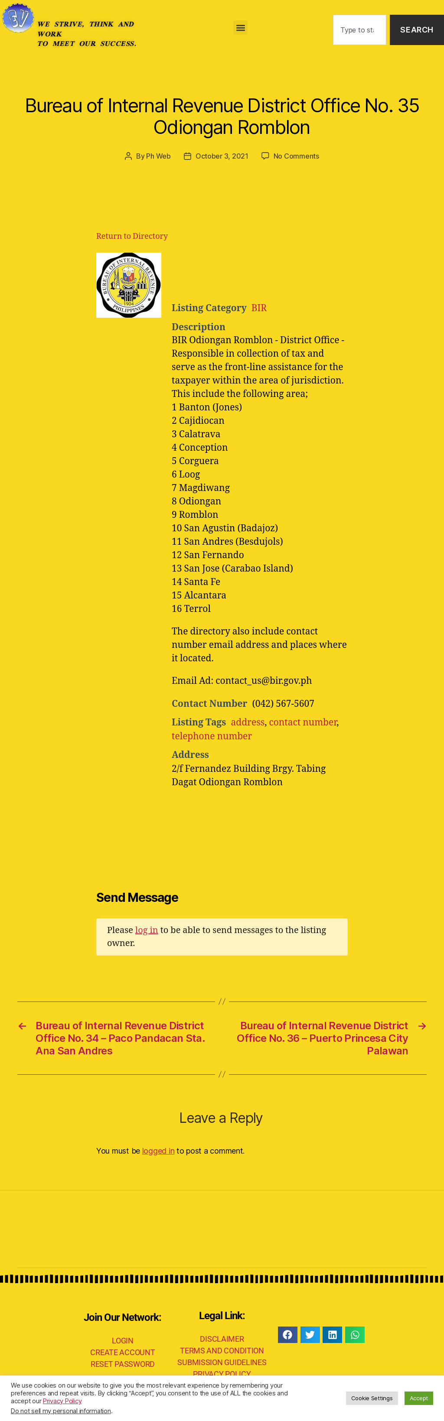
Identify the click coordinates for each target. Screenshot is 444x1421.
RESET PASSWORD (123, 1364)
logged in (158, 1150)
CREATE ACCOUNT (122, 1352)
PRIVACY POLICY (222, 1374)
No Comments (296, 156)
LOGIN (123, 1340)
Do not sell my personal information (61, 1411)
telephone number (212, 736)
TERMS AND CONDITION (222, 1350)
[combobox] (359, 30)
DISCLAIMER (222, 1338)
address (247, 722)
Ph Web (158, 156)
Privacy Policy (62, 1401)
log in (146, 930)
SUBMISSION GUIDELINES (221, 1362)
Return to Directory (132, 236)
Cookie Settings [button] (372, 1398)
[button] (240, 27)
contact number (302, 722)
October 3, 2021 (222, 156)
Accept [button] (419, 1398)
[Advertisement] (278, 274)
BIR (259, 308)
